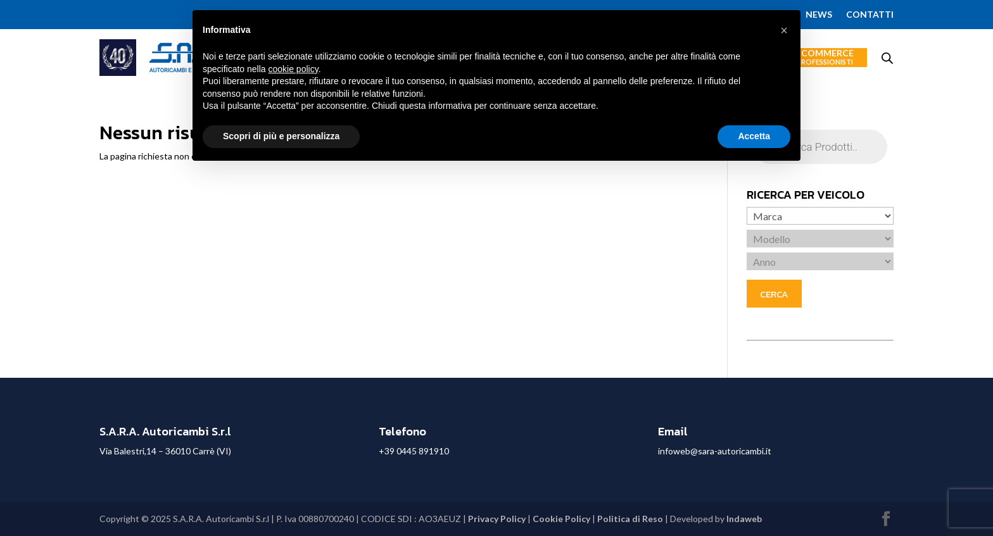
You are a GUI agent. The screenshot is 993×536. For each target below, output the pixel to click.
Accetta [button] (754, 136)
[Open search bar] (887, 58)
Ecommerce (825, 57)
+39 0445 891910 (414, 451)
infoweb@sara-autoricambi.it (714, 451)
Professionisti (825, 62)
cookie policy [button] (294, 69)
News (819, 15)
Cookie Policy (561, 518)
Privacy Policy (497, 518)
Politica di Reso (630, 518)
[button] (784, 30)
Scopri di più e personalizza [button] (281, 136)
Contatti (870, 15)
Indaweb (744, 518)
